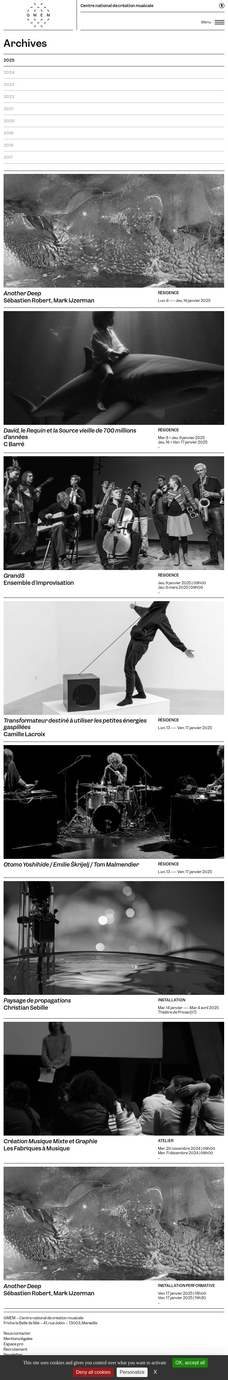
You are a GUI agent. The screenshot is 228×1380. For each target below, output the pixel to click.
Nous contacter (17, 1333)
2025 (9, 60)
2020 (9, 121)
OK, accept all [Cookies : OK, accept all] (190, 1362)
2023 (9, 84)
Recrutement (15, 1349)
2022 (9, 96)
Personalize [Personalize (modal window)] (132, 1372)
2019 (8, 133)
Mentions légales (18, 1339)
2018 (8, 145)
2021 (8, 108)
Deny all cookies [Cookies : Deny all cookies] (93, 1372)
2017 (8, 157)
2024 (9, 72)
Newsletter (13, 1355)
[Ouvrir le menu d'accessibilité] (222, 6)
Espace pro (13, 1344)
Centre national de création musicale (116, 5)
